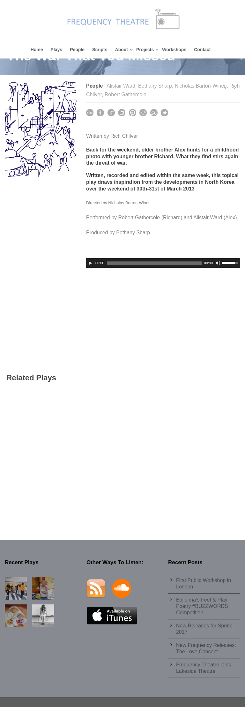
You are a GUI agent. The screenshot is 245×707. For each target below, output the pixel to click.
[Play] (90, 263)
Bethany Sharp (155, 86)
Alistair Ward (121, 86)
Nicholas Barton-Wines (201, 86)
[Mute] (217, 263)
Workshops (174, 49)
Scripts (99, 49)
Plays (57, 49)
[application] (163, 263)
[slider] (154, 263)
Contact (202, 49)
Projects (145, 49)
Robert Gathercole (125, 94)
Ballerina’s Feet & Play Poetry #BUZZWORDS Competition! (202, 606)
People (77, 49)
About (121, 49)
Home (37, 49)
